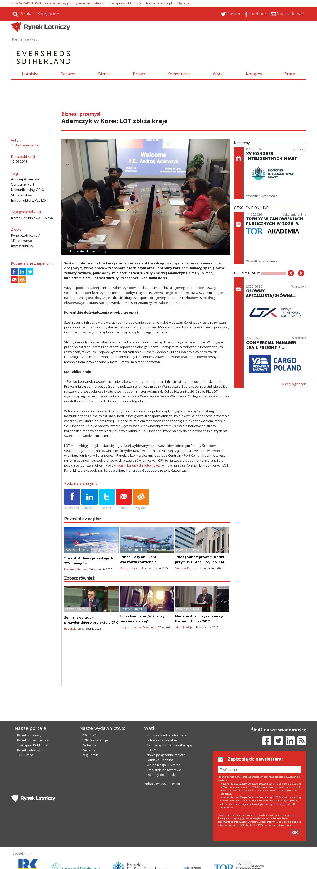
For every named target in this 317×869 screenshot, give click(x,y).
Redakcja (89, 725)
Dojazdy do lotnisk (161, 754)
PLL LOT (152, 730)
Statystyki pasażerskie (164, 749)
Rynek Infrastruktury (33, 720)
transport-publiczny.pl (126, 3)
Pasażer (68, 74)
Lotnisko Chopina (160, 739)
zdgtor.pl (183, 3)
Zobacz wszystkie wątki (162, 763)
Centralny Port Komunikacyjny (170, 725)
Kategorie (46, 13)
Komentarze (179, 74)
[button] (291, 280)
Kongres (254, 74)
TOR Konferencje (95, 720)
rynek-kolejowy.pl (57, 3)
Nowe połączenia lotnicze (166, 734)
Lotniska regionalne (162, 720)
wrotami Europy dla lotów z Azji (137, 465)
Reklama (88, 730)
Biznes (104, 74)
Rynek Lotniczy (28, 730)
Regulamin (90, 734)
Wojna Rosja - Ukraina (163, 744)
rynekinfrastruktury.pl (90, 3)
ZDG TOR (89, 715)
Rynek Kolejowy (29, 715)
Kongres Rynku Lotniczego (167, 715)
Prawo (139, 74)
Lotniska (30, 74)
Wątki (218, 74)
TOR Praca (25, 734)
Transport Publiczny (32, 725)
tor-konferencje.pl (159, 3)
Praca (289, 74)
